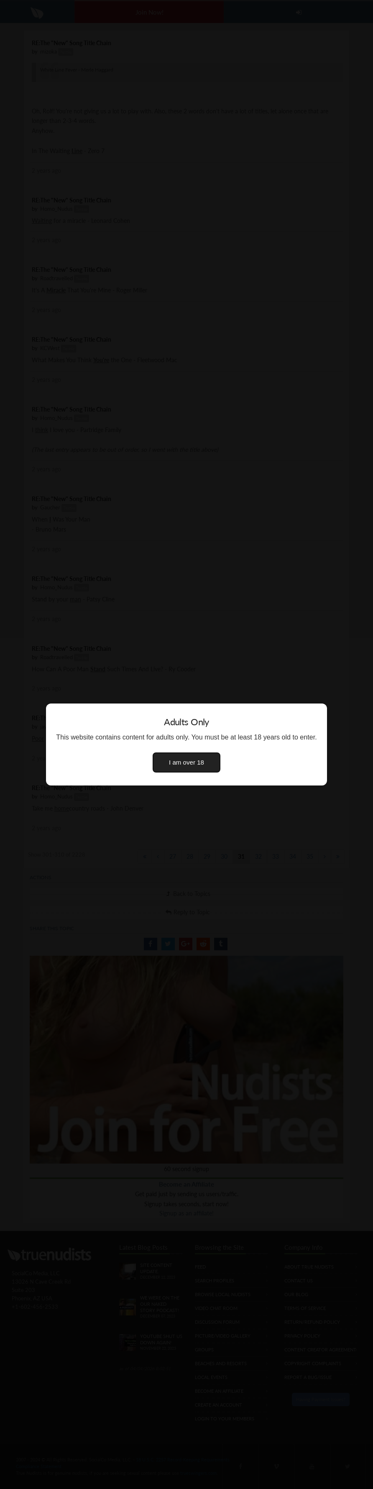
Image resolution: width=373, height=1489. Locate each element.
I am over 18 (186, 762)
